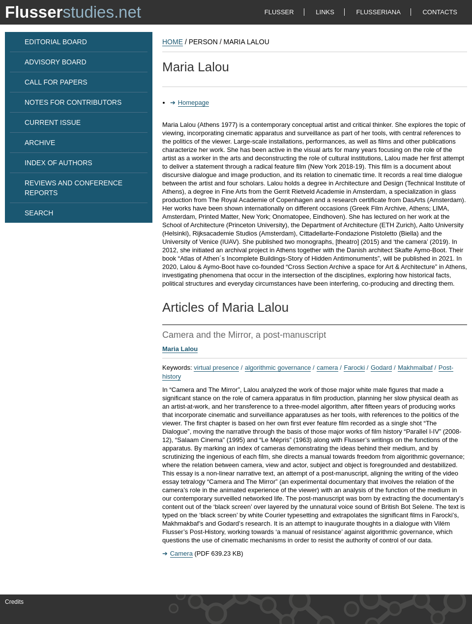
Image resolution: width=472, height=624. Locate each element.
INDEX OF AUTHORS (58, 163)
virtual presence (216, 367)
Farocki (354, 367)
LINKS (325, 12)
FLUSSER (279, 12)
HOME (172, 42)
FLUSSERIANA (378, 12)
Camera (181, 553)
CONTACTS (439, 12)
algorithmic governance (278, 367)
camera (327, 367)
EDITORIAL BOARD (56, 42)
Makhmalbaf (415, 367)
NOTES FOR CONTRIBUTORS (73, 102)
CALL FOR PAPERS (56, 82)
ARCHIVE (40, 143)
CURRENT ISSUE (53, 122)
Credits (14, 601)
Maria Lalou (180, 349)
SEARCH (39, 213)
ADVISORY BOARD (56, 62)
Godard (381, 367)
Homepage (193, 102)
